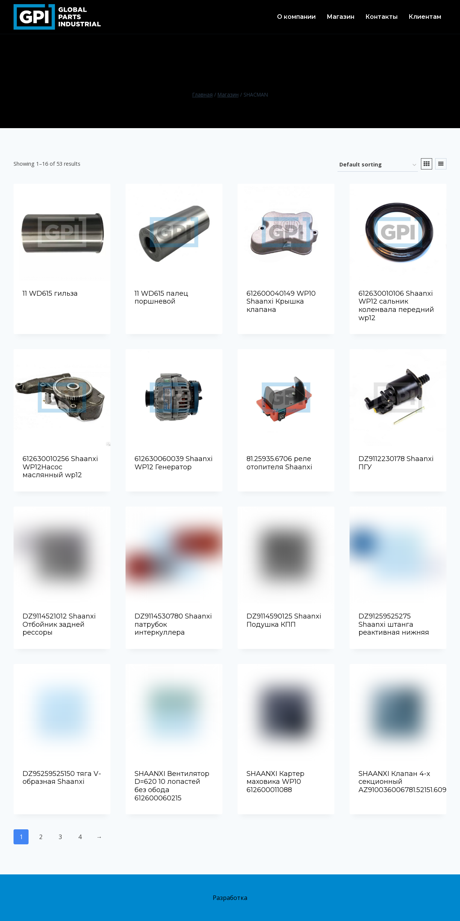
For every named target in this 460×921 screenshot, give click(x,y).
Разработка (230, 898)
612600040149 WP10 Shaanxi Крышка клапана (281, 301)
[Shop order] (377, 165)
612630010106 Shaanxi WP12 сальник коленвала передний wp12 (396, 305)
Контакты (381, 16)
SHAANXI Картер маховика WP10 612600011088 (275, 782)
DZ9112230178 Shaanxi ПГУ (396, 463)
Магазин (340, 16)
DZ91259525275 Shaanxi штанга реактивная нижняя (394, 624)
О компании (296, 16)
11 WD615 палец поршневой (161, 297)
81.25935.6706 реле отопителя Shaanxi (279, 463)
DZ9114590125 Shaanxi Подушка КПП (284, 620)
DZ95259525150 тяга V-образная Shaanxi (62, 778)
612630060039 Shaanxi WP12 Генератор (174, 463)
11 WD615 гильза (50, 293)
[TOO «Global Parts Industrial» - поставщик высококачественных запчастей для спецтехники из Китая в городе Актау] (57, 17)
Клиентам (425, 16)
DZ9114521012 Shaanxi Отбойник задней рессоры (59, 624)
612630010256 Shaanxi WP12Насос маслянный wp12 (60, 467)
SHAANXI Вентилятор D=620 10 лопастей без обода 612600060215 (172, 786)
